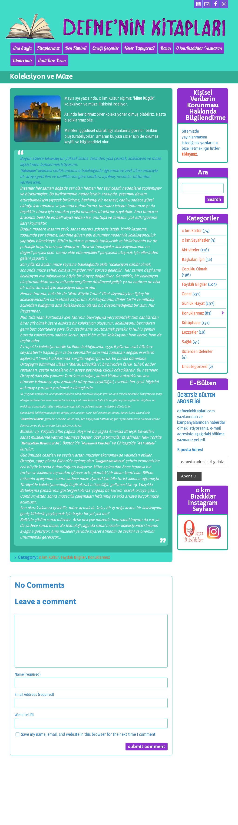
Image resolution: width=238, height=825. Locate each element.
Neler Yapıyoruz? (136, 48)
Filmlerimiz (22, 60)
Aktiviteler (190, 249)
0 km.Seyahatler (196, 240)
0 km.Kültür (49, 557)
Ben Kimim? (74, 48)
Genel (187, 293)
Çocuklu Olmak (194, 268)
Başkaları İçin (193, 259)
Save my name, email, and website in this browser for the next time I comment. (88, 734)
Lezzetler (190, 332)
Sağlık (187, 341)
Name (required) (28, 674)
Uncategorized (195, 366)
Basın (161, 48)
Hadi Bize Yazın (50, 60)
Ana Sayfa (21, 48)
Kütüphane (191, 322)
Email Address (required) (34, 694)
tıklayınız (189, 154)
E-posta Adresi (190, 449)
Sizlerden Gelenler (197, 351)
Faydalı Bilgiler (73, 557)
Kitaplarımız (47, 48)
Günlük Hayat (193, 303)
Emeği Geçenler (103, 48)
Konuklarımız (99, 557)
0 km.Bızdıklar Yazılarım (194, 48)
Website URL (24, 714)
